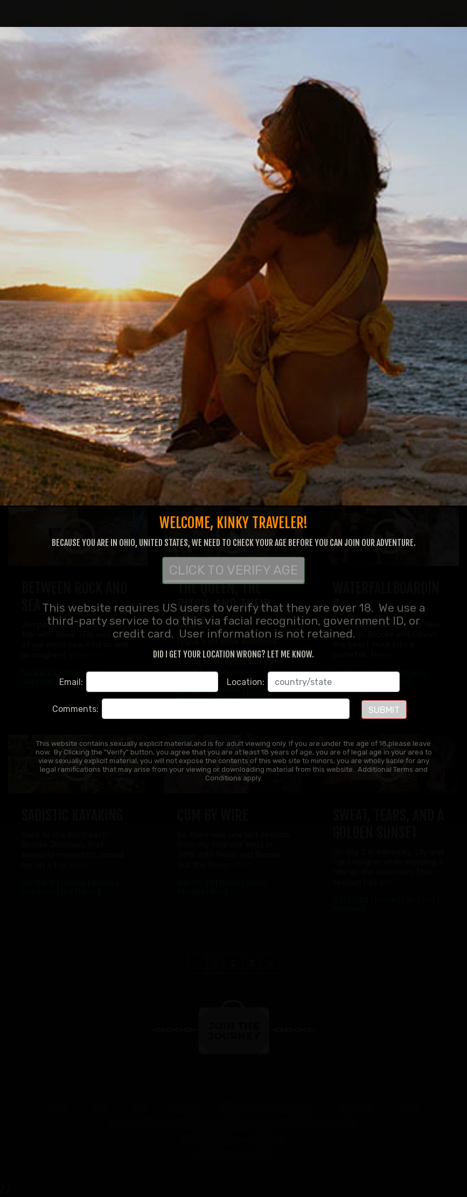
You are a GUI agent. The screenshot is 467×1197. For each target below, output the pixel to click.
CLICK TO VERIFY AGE (233, 572)
